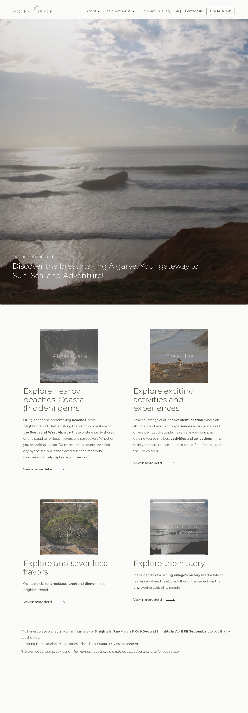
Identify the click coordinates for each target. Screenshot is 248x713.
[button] (93, 11)
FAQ (177, 11)
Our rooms (147, 11)
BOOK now (220, 11)
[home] (33, 9)
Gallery (164, 11)
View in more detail (38, 469)
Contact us (194, 11)
